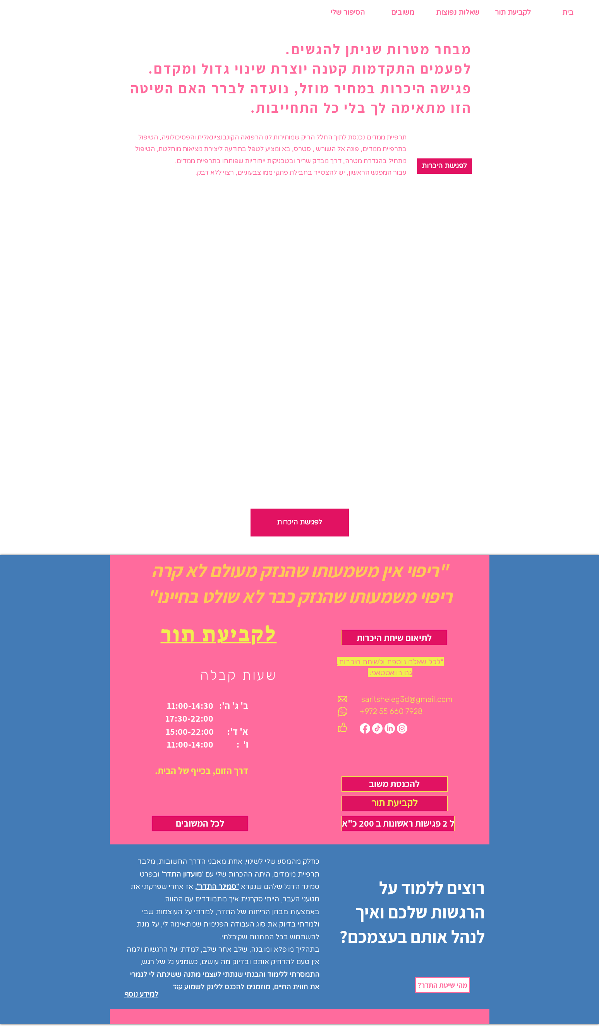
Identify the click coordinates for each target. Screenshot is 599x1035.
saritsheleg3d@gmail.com (407, 699)
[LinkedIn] (389, 728)
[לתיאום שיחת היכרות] (394, 637)
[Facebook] (365, 728)
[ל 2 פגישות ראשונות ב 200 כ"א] (398, 823)
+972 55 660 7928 (391, 711)
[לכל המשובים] (200, 823)
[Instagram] (402, 728)
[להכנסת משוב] (395, 784)
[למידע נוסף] (155, 994)
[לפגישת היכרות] (444, 166)
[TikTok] (377, 728)
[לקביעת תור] (395, 803)
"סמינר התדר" (218, 886)
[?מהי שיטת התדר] (442, 985)
